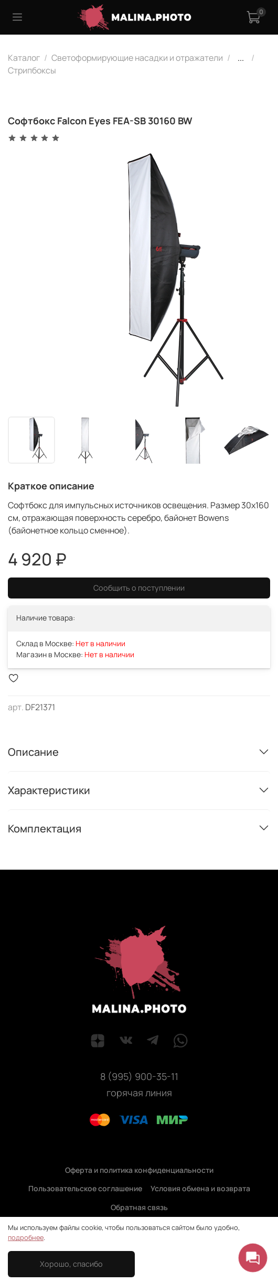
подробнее (26, 1237)
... (241, 57)
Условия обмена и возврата (200, 1188)
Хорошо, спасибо (71, 1264)
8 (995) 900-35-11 (139, 1076)
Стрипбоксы (32, 70)
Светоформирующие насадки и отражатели (137, 57)
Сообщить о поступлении (139, 588)
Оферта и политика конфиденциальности (139, 1170)
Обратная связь (139, 1207)
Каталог (24, 57)
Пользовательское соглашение (85, 1188)
